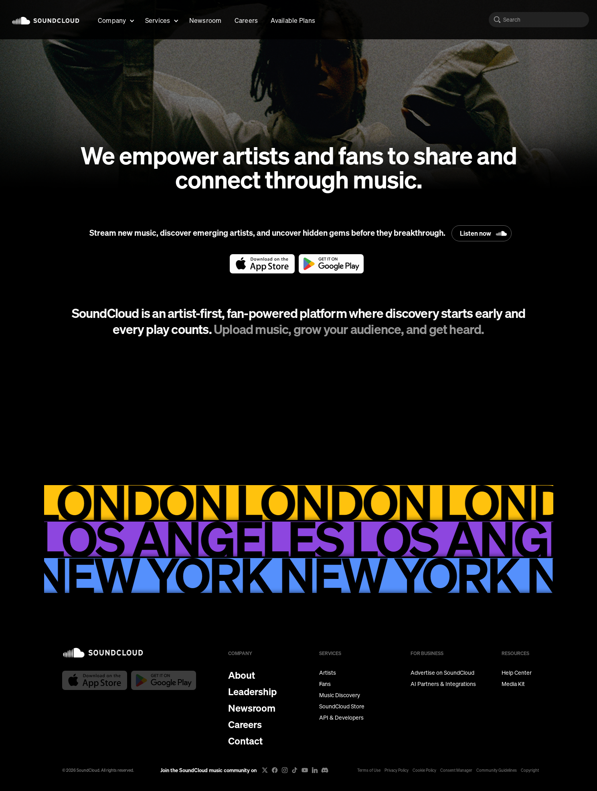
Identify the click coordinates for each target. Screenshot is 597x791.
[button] (115, 19)
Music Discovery (339, 695)
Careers (246, 20)
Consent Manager (456, 770)
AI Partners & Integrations (443, 684)
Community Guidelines (496, 770)
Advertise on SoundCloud (442, 672)
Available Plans (293, 20)
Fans (325, 684)
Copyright (530, 770)
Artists (327, 672)
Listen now (475, 233)
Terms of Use (368, 770)
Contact (245, 741)
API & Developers (341, 717)
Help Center (517, 672)
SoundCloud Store (341, 706)
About (241, 675)
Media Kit (513, 684)
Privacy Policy (397, 770)
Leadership (252, 691)
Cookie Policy (424, 770)
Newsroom (205, 20)
